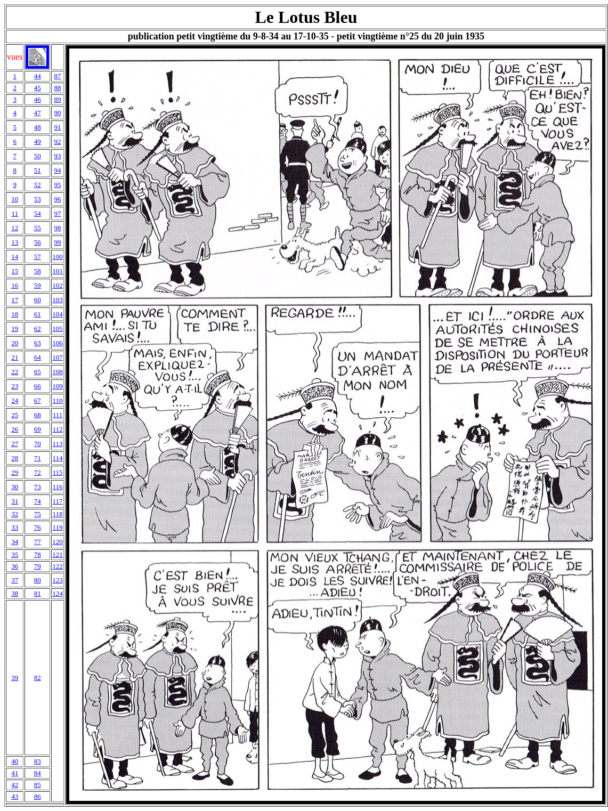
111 (58, 415)
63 (37, 343)
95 (57, 185)
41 (14, 773)
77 (37, 542)
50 (37, 156)
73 (37, 487)
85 (37, 785)
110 (58, 400)
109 (57, 386)
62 (37, 328)
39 (14, 678)
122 (57, 566)
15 (14, 271)
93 (57, 156)
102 (57, 285)
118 (58, 514)
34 (14, 542)
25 (14, 415)
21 (14, 357)
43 (14, 796)
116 (58, 487)
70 (37, 444)
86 (37, 796)
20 (14, 343)
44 (37, 76)
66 (37, 386)
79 (37, 566)
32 (14, 514)
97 (57, 213)
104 (57, 314)
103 (57, 300)
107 (57, 357)
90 (57, 113)
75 (37, 514)
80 (37, 580)
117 (58, 501)
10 (14, 199)
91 (57, 127)
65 (37, 372)
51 (37, 170)
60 (37, 300)
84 (37, 773)
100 (57, 257)
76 (37, 527)
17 (14, 300)
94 (57, 170)
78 (37, 554)
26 (14, 429)
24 (14, 400)
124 (57, 593)
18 (14, 314)
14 (14, 257)
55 (37, 228)
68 (37, 415)
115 (58, 472)
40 (14, 761)
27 (14, 444)
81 (37, 593)
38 (14, 593)
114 (58, 458)
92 (57, 141)
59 (37, 285)
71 (37, 458)
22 (14, 372)
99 (57, 242)
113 (58, 444)
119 (58, 527)
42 (14, 785)
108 (57, 372)
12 (14, 228)
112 (58, 429)
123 (57, 580)
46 (37, 99)
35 (14, 554)
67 (37, 400)
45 (37, 88)
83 (37, 761)
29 (14, 472)
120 (57, 542)
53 (37, 199)
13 (14, 242)
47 (37, 113)
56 (37, 242)
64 (37, 357)
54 (37, 213)
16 (14, 285)
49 (37, 141)
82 (37, 678)
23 (14, 386)
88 (57, 88)
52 (37, 185)
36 (14, 566)
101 (57, 271)
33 (14, 527)
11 (14, 213)
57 (37, 257)
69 (37, 429)
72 (37, 472)
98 (57, 228)
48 (37, 127)
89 (57, 99)
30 (14, 487)
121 (57, 554)
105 (57, 328)
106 (57, 343)
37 (14, 580)
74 (37, 501)
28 (14, 458)
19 (14, 328)
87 (57, 76)
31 (14, 501)
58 (37, 271)
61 (37, 314)
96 (57, 199)
